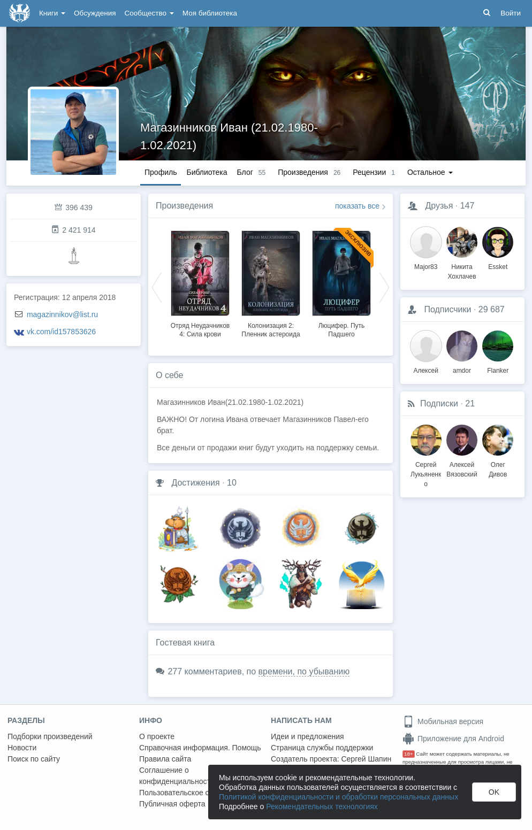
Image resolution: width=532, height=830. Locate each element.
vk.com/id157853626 (61, 331)
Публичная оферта (172, 804)
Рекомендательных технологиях (322, 806)
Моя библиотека (210, 13)
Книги (52, 13)
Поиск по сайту (33, 759)
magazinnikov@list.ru (62, 314)
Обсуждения (95, 13)
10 (232, 482)
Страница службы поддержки (322, 747)
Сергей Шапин (366, 759)
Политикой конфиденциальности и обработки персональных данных (338, 797)
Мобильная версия (442, 721)
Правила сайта (165, 759)
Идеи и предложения (307, 736)
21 (470, 403)
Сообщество (149, 13)
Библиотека (206, 172)
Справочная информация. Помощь (200, 747)
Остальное (430, 172)
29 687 (491, 309)
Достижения (195, 482)
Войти (510, 13)
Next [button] (384, 286)
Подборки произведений (50, 736)
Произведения (184, 205)
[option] (200, 282)
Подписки (439, 403)
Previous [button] (156, 286)
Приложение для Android (453, 738)
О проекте (156, 736)
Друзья (439, 205)
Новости (21, 747)
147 (467, 205)
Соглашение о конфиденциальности (177, 776)
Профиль (161, 172)
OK (494, 792)
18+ (408, 754)
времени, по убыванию (304, 671)
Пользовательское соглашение (193, 792)
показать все (357, 206)
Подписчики (447, 309)
